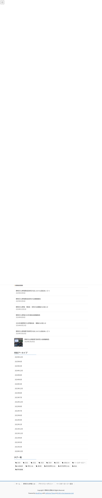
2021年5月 (18, 442)
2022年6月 (18, 415)
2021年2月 (18, 447)
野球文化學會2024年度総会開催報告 (28, 315)
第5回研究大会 (50, 466)
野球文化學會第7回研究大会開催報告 (37, 339)
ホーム (18, 484)
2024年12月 (19, 370)
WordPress (39, 493)
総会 (75, 466)
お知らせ (67, 463)
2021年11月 (19, 433)
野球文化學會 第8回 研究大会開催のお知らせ (32, 307)
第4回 (39, 466)
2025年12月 (19, 357)
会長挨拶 (20, 466)
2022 (34, 463)
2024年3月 (18, 384)
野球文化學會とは (29, 484)
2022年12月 (19, 402)
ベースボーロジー (80, 463)
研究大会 (30, 466)
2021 (26, 463)
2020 (18, 463)
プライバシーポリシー (45, 484)
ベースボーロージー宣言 (64, 484)
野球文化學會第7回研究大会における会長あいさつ (33, 331)
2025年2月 (18, 366)
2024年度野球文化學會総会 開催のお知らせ (31, 323)
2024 (49, 463)
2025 (57, 463)
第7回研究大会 (64, 466)
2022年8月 (18, 406)
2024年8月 (18, 375)
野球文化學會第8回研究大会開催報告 (28, 299)
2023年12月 (19, 388)
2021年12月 (19, 429)
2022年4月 (18, 420)
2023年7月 (18, 397)
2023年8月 (18, 393)
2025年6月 (18, 361)
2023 (42, 463)
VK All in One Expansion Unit (65, 493)
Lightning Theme (50, 493)
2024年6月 (18, 379)
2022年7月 (18, 411)
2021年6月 (18, 438)
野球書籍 (20, 469)
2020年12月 (19, 451)
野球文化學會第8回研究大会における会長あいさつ (33, 291)
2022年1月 (18, 424)
